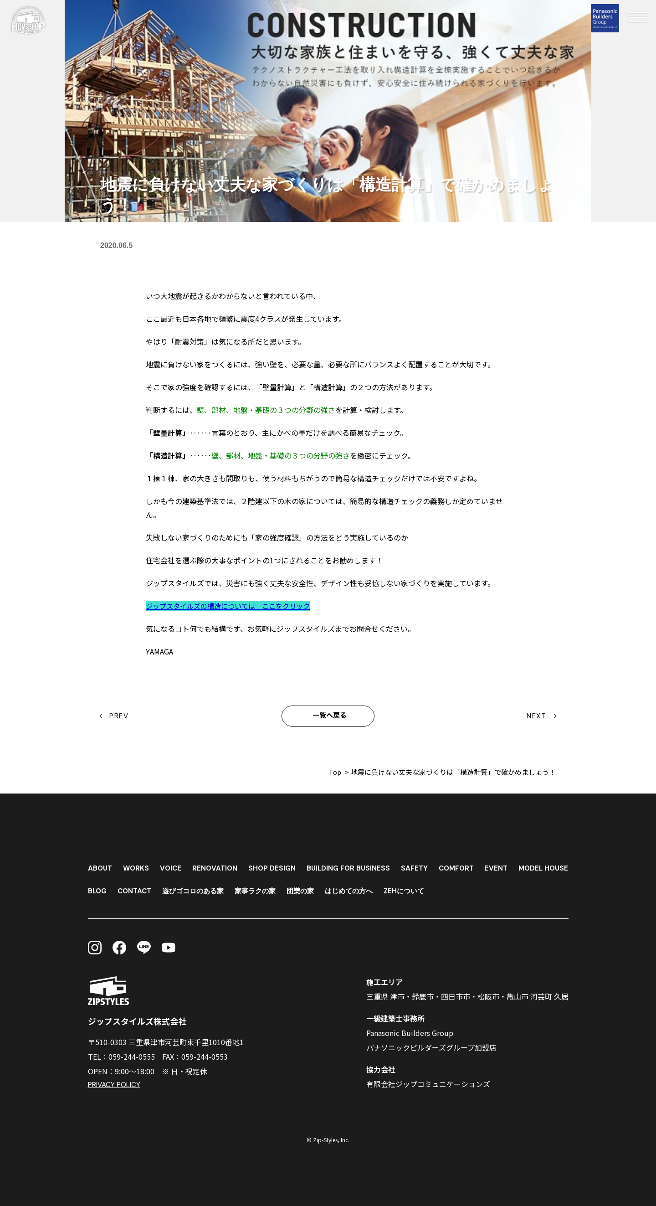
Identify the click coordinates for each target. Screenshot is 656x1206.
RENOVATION (218, 866)
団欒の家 (374, 888)
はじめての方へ (425, 888)
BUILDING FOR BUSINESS (355, 866)
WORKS (137, 866)
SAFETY (422, 866)
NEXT (537, 716)
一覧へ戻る (330, 716)
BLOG (161, 888)
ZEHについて (483, 888)
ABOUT (100, 866)
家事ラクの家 (327, 888)
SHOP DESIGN (277, 866)
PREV (119, 716)
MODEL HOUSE (114, 888)
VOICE (173, 866)
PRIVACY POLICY (114, 1084)
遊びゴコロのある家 (261, 888)
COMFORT (465, 866)
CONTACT (200, 888)
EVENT (506, 866)
